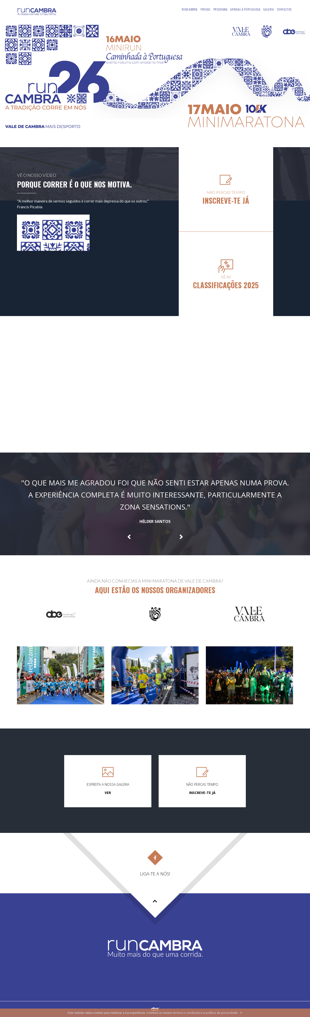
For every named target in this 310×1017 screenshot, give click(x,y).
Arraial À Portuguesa (245, 9)
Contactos (284, 9)
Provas (205, 9)
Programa (220, 9)
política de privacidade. (222, 1013)
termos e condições (186, 1013)
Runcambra (190, 9)
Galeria (268, 9)
